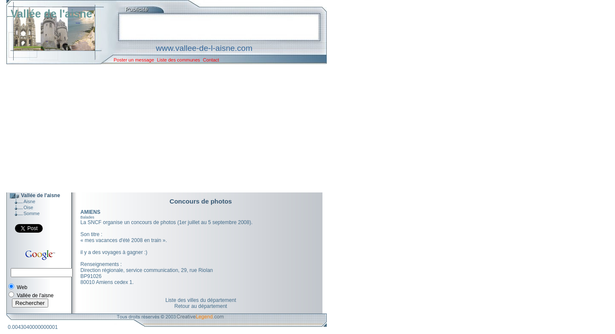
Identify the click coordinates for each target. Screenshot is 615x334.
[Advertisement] (160, 128)
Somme (31, 213)
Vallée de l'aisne (51, 14)
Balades (87, 217)
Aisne (29, 201)
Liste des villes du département (200, 300)
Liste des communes (178, 59)
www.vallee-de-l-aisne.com (204, 48)
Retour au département (200, 306)
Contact (211, 59)
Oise (28, 207)
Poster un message (134, 59)
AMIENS (90, 212)
